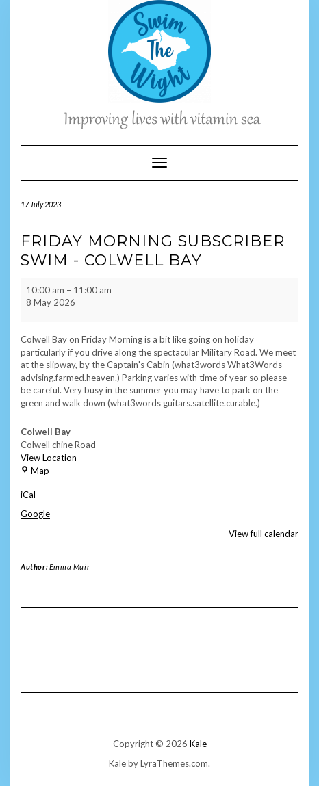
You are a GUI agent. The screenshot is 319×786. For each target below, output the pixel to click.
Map (35, 470)
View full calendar (263, 533)
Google (35, 513)
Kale (198, 743)
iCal (28, 494)
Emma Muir (69, 566)
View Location (49, 457)
